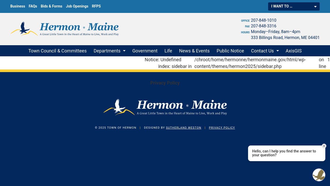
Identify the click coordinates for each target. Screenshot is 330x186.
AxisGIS (294, 50)
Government (145, 50)
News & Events (194, 50)
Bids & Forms (51, 6)
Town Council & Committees (57, 50)
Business (17, 6)
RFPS (96, 6)
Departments (107, 50)
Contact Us (262, 50)
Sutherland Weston (183, 127)
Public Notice (230, 50)
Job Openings (77, 6)
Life (168, 50)
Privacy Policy (165, 83)
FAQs (33, 6)
